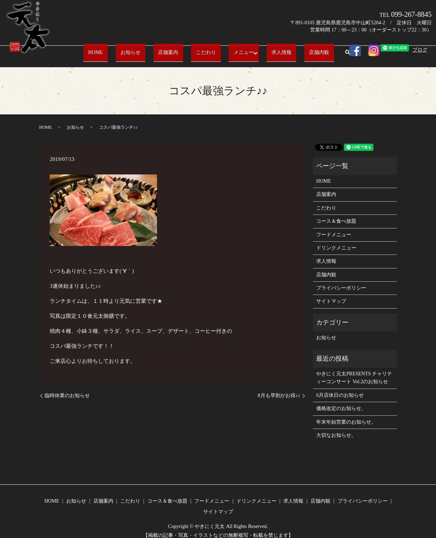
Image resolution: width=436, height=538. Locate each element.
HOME (120, 48)
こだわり (202, 48)
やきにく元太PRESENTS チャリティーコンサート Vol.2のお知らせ (354, 370)
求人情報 (266, 48)
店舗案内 (174, 48)
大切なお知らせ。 (336, 428)
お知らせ (146, 48)
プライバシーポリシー (341, 281)
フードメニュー (333, 227)
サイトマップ (331, 294)
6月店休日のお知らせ (340, 388)
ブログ (419, 50)
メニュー (230, 48)
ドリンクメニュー (336, 241)
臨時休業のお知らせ (67, 388)
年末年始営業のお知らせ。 (346, 415)
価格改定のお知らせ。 (341, 401)
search (317, 49)
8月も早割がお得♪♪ (279, 388)
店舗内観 (294, 48)
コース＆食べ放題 (336, 214)
